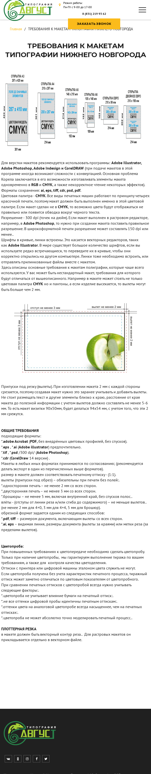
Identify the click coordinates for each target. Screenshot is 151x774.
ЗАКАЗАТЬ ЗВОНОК (94, 24)
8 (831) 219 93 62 (94, 14)
